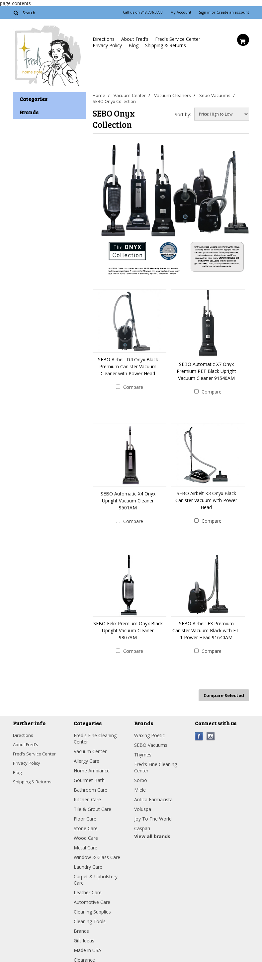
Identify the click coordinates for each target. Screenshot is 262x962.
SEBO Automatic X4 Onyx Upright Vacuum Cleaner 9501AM (128, 499)
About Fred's (134, 39)
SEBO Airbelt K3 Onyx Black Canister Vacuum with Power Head (206, 499)
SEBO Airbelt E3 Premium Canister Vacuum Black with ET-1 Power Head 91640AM (206, 627)
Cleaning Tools (90, 915)
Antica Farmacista (153, 793)
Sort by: (183, 114)
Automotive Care (92, 896)
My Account (180, 12)
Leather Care (88, 886)
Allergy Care (86, 755)
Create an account (233, 12)
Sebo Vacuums (216, 95)
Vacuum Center (130, 95)
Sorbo (140, 774)
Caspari (142, 822)
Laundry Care (88, 861)
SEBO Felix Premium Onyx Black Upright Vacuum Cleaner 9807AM (128, 627)
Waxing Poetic (149, 729)
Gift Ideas (84, 934)
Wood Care (86, 832)
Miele (140, 784)
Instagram (211, 730)
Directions (104, 39)
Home (99, 95)
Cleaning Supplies (92, 906)
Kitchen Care (87, 793)
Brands (81, 925)
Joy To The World (153, 813)
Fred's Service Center (177, 39)
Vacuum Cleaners (173, 95)
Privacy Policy (107, 45)
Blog (133, 45)
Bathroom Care (90, 784)
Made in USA (87, 944)
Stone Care (86, 822)
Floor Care (85, 813)
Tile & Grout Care (92, 803)
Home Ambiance (92, 764)
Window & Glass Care (97, 851)
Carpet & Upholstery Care (96, 873)
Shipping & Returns (165, 45)
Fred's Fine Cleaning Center (95, 732)
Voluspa (142, 803)
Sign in (205, 12)
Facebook (199, 730)
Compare (133, 387)
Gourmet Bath (89, 774)
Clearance (84, 954)
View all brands (152, 830)
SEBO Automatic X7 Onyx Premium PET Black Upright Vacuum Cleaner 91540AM (206, 371)
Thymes (142, 748)
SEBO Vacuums (150, 739)
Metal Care (85, 841)
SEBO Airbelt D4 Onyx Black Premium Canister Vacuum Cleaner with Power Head (128, 366)
